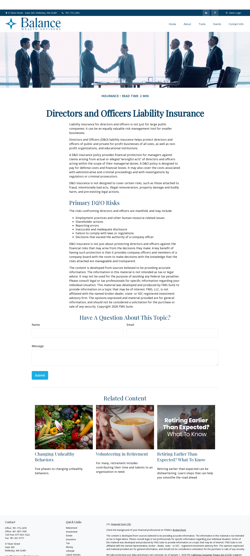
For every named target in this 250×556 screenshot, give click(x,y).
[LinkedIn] (206, 3)
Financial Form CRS (121, 514)
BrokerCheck (179, 520)
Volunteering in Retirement (122, 444)
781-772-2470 (19, 518)
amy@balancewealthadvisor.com (22, 546)
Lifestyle (70, 541)
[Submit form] (40, 365)
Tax (68, 533)
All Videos (71, 548)
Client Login (233, 3)
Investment (71, 522)
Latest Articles (73, 545)
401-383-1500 (19, 521)
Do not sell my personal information (190, 548)
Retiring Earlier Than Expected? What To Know (181, 447)
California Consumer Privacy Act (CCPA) (211, 545)
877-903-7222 (22, 525)
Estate (69, 525)
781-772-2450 (70, 3)
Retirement (71, 518)
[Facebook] (214, 3)
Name (36, 315)
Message (38, 336)
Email (130, 315)
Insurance (71, 529)
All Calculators (73, 552)
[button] (172, 14)
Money (69, 537)
